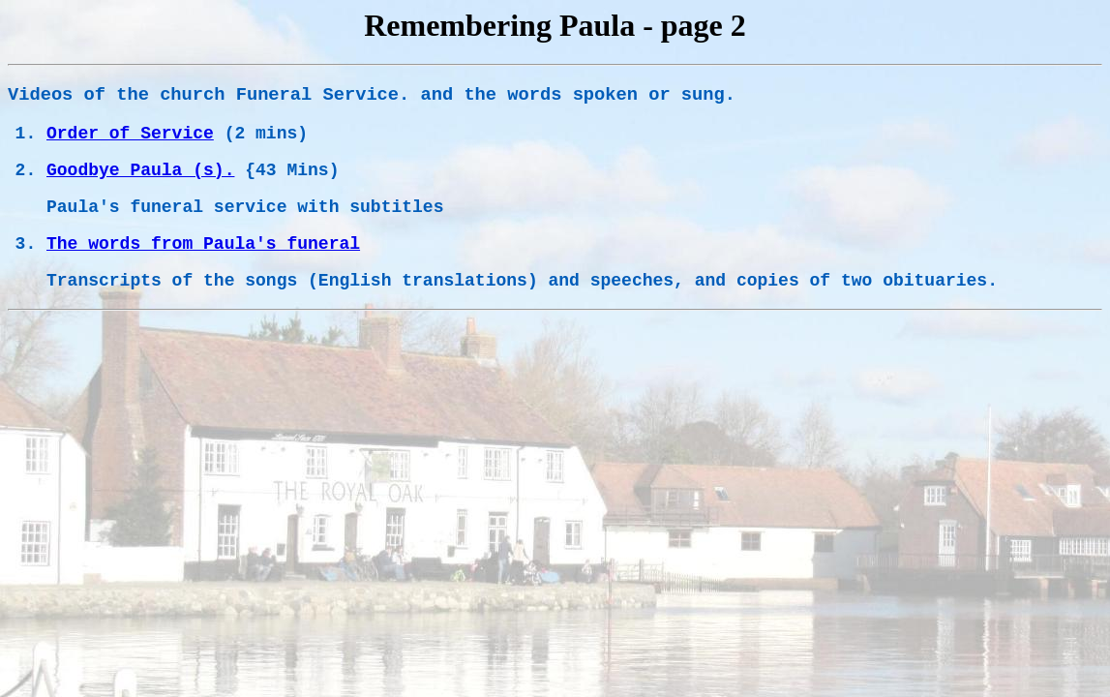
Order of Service (130, 133)
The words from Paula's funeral (203, 244)
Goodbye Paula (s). (140, 170)
